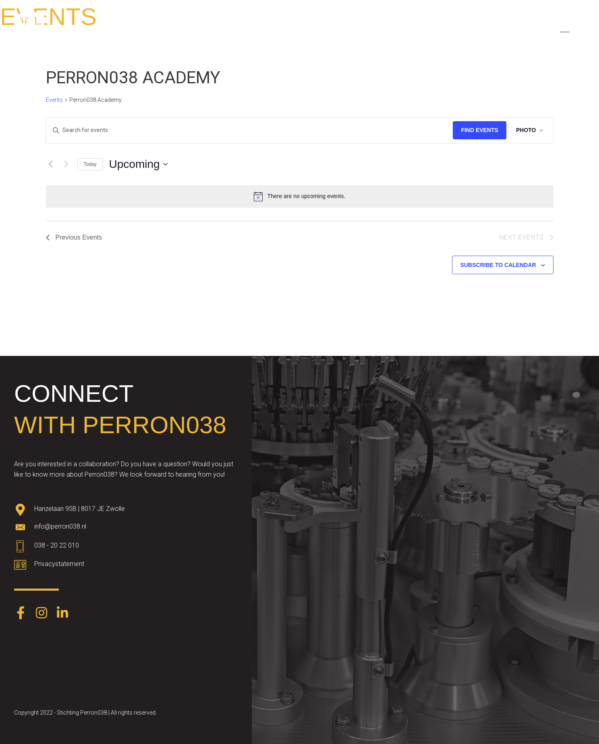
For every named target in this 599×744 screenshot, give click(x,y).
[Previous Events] (51, 164)
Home (211, 29)
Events (442, 29)
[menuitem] (546, 28)
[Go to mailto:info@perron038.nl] (126, 528)
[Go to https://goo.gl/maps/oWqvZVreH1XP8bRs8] (126, 510)
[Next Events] (66, 164)
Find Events (479, 130)
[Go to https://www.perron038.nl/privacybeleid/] (126, 566)
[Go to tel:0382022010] (126, 547)
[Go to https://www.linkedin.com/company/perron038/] (62, 613)
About (245, 29)
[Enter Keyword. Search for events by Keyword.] (249, 130)
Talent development (301, 29)
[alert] (299, 196)
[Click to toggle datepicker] (138, 164)
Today (90, 164)
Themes (360, 29)
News (476, 29)
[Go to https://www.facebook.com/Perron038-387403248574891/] (20, 613)
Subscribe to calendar (498, 265)
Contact (513, 29)
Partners (402, 29)
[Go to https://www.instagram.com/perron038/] (41, 613)
